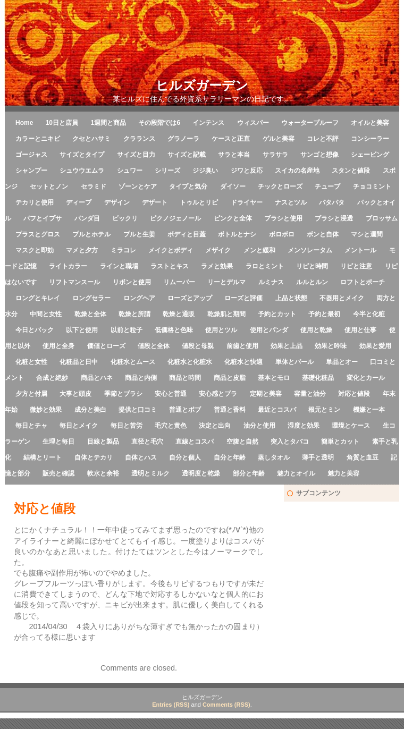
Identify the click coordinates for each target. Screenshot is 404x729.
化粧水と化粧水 (189, 362)
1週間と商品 (108, 122)
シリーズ (167, 170)
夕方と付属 (31, 393)
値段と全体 (154, 346)
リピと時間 (312, 266)
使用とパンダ (269, 330)
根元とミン (324, 409)
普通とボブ (185, 409)
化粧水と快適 (243, 362)
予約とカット (277, 314)
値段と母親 (198, 346)
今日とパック (34, 330)
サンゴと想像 (319, 154)
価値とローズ (106, 346)
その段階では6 (159, 122)
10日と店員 (62, 122)
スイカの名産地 (297, 170)
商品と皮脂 (230, 378)
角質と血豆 (362, 457)
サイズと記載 (186, 154)
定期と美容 (266, 393)
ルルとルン (312, 282)
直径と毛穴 (147, 441)
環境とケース (351, 425)
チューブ (327, 186)
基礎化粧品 (318, 378)
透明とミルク (150, 473)
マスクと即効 (34, 250)
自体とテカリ (93, 457)
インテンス (208, 122)
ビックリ (125, 218)
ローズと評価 (243, 298)
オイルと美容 (370, 122)
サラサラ (275, 154)
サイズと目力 (136, 154)
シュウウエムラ (82, 170)
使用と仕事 (360, 330)
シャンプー (31, 170)
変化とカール (366, 378)
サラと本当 (234, 154)
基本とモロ (274, 378)
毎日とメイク (79, 425)
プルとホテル (91, 234)
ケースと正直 (231, 138)
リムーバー (179, 282)
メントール (360, 250)
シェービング (370, 154)
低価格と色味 (174, 330)
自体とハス (141, 457)
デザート (154, 202)
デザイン (117, 202)
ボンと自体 (323, 234)
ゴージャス (31, 154)
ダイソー (233, 186)
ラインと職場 (119, 266)
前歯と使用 (242, 346)
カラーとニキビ (37, 138)
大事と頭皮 (75, 393)
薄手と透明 (318, 457)
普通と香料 (230, 409)
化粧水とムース (133, 362)
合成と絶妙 (52, 378)
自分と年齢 (230, 457)
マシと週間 (367, 234)
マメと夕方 (82, 250)
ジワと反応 (247, 170)
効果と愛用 (375, 346)
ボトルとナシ (237, 234)
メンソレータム (310, 250)
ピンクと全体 (233, 218)
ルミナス (271, 282)
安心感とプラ (218, 393)
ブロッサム (382, 218)
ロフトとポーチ (362, 282)
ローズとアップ (189, 298)
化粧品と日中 (79, 362)
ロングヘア (139, 298)
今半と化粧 (369, 314)
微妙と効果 (46, 409)
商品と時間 (185, 378)
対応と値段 (354, 393)
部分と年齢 (249, 473)
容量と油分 (310, 393)
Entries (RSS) (170, 704)
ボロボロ (281, 234)
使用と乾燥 (316, 330)
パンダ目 (87, 218)
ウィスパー (253, 122)
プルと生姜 (139, 234)
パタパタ (331, 202)
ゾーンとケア (138, 186)
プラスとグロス (37, 234)
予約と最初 (324, 314)
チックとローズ (280, 186)
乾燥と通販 (179, 314)
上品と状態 (291, 298)
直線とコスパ (194, 441)
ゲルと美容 (278, 138)
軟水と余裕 (103, 473)
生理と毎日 (58, 441)
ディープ (78, 202)
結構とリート (42, 457)
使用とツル (221, 330)
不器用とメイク (341, 298)
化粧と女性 (31, 362)
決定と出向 (215, 425)
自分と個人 (185, 457)
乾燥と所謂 (134, 314)
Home (24, 122)
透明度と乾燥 (201, 473)
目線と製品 (103, 441)
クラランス (139, 138)
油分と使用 (259, 425)
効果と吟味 (331, 346)
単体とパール (294, 362)
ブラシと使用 (283, 218)
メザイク (218, 250)
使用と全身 (58, 346)
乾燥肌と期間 (226, 314)
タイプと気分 (188, 186)
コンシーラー (370, 138)
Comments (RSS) (226, 704)
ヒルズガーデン (202, 85)
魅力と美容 (343, 473)
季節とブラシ (123, 393)
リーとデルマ (226, 282)
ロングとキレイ (37, 298)
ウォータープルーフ (310, 122)
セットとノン (49, 186)
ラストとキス (169, 266)
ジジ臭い (205, 170)
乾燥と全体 (90, 314)
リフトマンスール (74, 282)
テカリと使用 (34, 202)
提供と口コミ (138, 409)
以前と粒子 (126, 330)
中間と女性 (46, 314)
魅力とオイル (296, 473)
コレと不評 (323, 138)
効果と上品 (286, 346)
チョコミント (372, 186)
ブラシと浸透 (334, 218)
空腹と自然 (242, 441)
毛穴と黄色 (171, 425)
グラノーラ (183, 138)
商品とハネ (97, 378)
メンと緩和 (259, 250)
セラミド (93, 186)
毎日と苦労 (126, 425)
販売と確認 (58, 473)
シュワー (129, 170)
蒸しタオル (274, 457)
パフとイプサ (42, 218)
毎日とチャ (31, 425)
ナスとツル (291, 202)
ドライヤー (247, 202)
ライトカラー (68, 266)
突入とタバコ (290, 441)
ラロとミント (265, 266)
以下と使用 (82, 330)
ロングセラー (91, 298)
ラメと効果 (217, 266)
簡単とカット (340, 441)
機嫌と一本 (369, 409)
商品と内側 (141, 378)
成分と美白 (90, 409)
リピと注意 (356, 266)
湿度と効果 (303, 425)
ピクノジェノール (175, 218)
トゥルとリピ (199, 202)
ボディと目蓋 (186, 234)
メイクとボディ (170, 250)
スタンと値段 (351, 170)
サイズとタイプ (82, 154)
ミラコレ (123, 250)
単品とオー (342, 362)
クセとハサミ (91, 138)
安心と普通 (171, 393)
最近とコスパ (277, 409)
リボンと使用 (132, 282)
